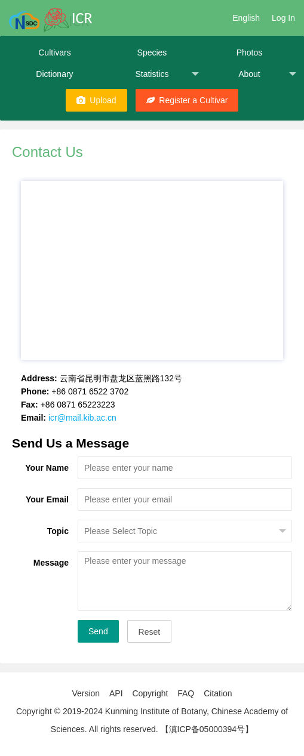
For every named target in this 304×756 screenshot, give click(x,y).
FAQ (185, 693)
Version (86, 693)
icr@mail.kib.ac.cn (82, 417)
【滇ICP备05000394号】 (207, 729)
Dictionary (54, 74)
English (246, 18)
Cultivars (54, 52)
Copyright (150, 693)
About (267, 74)
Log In (283, 18)
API (116, 693)
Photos (250, 52)
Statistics (167, 74)
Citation (218, 693)
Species (152, 52)
